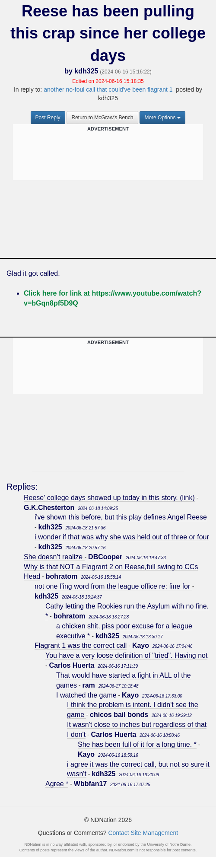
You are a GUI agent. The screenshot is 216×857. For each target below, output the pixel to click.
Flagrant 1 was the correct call (81, 645)
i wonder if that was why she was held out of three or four (122, 537)
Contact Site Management (143, 832)
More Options (162, 118)
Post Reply (47, 118)
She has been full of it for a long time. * (137, 744)
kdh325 (86, 71)
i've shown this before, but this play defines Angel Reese (121, 517)
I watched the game (86, 695)
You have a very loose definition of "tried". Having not (126, 655)
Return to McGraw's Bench (102, 118)
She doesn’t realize (54, 557)
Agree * (56, 783)
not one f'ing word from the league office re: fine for (113, 586)
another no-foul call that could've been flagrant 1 (108, 89)
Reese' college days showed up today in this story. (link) (109, 497)
